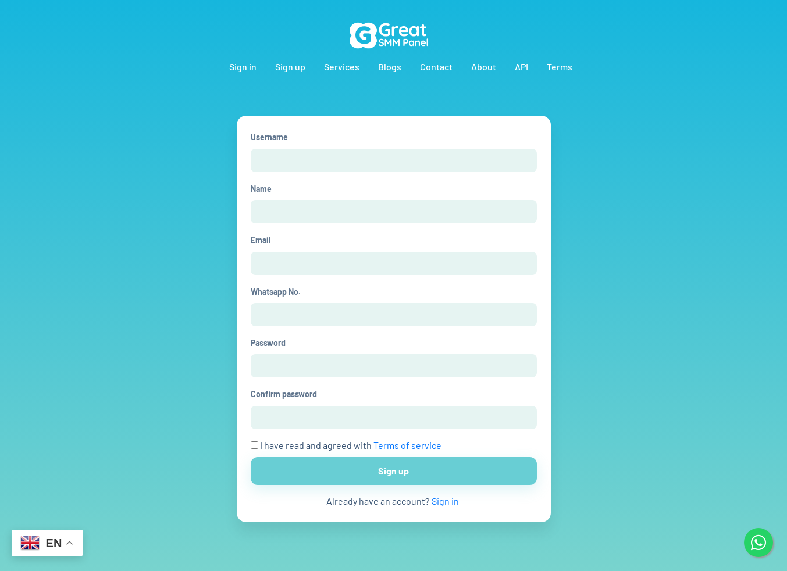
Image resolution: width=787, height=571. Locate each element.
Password (268, 343)
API (521, 66)
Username (269, 137)
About (483, 66)
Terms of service (407, 445)
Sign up (290, 66)
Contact (436, 66)
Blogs (389, 66)
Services (341, 66)
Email (260, 240)
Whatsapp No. (276, 292)
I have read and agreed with (346, 445)
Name (261, 189)
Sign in (243, 66)
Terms (559, 66)
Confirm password (284, 394)
